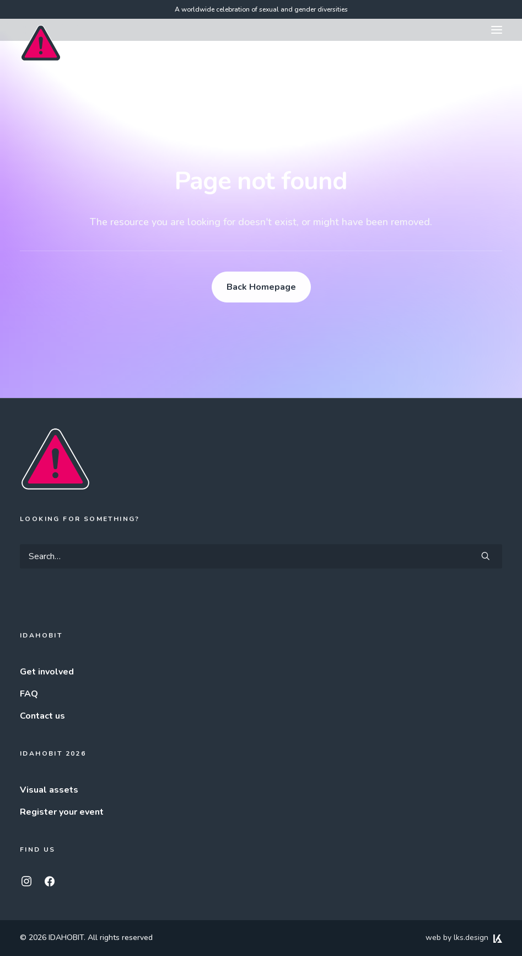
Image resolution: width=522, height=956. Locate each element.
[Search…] (261, 556)
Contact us (42, 716)
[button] (496, 30)
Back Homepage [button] (261, 287)
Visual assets (49, 790)
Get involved (47, 672)
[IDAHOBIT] (41, 30)
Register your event (62, 812)
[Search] (261, 556)
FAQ (29, 694)
